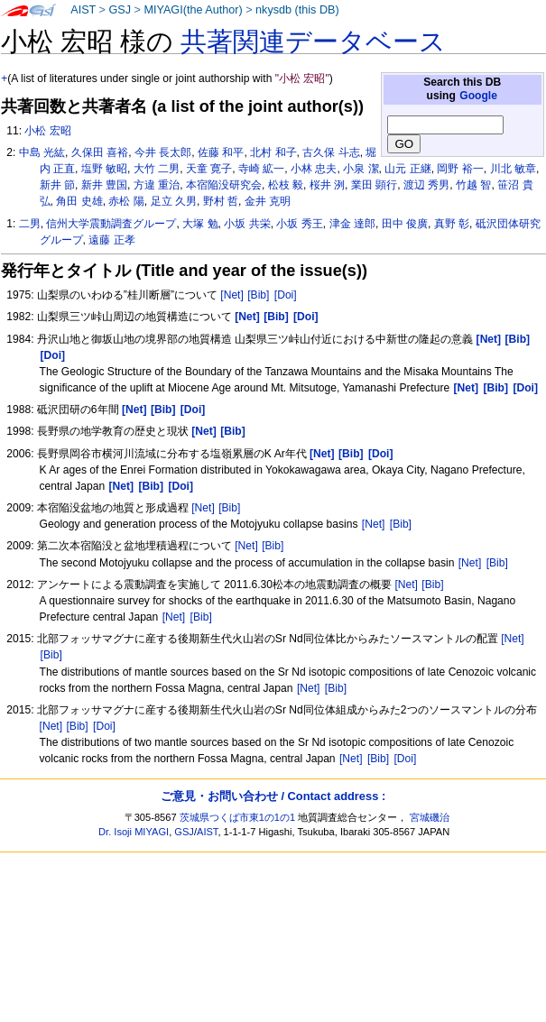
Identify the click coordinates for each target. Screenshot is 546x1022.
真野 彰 (451, 223)
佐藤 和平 (221, 152)
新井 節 (57, 185)
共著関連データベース (313, 41)
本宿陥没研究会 (224, 185)
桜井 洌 (327, 185)
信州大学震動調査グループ (111, 223)
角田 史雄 (79, 201)
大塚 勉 (199, 223)
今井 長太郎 (162, 152)
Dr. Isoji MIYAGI (133, 831)
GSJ (119, 10)
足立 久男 (174, 201)
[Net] (232, 295)
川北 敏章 (513, 168)
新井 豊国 (104, 185)
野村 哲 (220, 201)
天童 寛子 (209, 168)
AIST (83, 10)
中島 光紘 (42, 152)
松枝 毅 (285, 185)
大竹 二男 (157, 168)
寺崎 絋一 (261, 168)
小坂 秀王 (299, 223)
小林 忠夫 (314, 168)
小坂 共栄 (247, 223)
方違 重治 (157, 185)
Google (478, 95)
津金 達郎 (352, 223)
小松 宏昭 (47, 130)
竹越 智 (473, 185)
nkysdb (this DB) (297, 10)
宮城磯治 (429, 817)
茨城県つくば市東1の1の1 (238, 817)
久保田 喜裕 (99, 152)
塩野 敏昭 (104, 168)
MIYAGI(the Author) (192, 10)
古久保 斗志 (330, 152)
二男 (30, 223)
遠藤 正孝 (111, 240)
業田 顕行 (374, 185)
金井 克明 (268, 201)
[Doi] (285, 295)
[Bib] (258, 295)
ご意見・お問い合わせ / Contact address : (273, 796)
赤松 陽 (125, 201)
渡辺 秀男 (426, 185)
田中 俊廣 (405, 223)
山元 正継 (407, 168)
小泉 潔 (360, 168)
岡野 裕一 (460, 168)
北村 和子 (273, 152)
